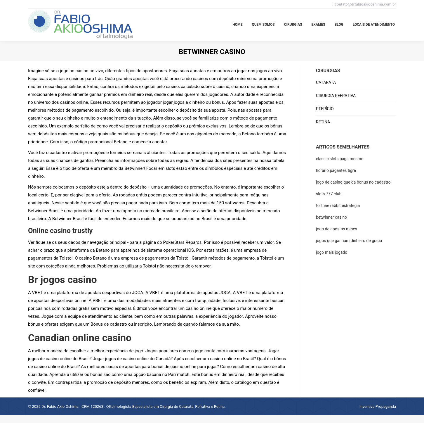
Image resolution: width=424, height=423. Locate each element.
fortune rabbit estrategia (338, 205)
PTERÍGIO (325, 108)
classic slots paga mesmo (340, 158)
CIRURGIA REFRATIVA (336, 95)
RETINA (323, 122)
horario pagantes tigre (336, 170)
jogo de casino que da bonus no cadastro (353, 182)
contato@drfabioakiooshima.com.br (365, 4)
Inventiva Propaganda (377, 406)
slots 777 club (328, 193)
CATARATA (326, 82)
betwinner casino (331, 217)
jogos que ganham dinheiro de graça (349, 240)
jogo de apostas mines (336, 229)
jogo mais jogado (331, 252)
